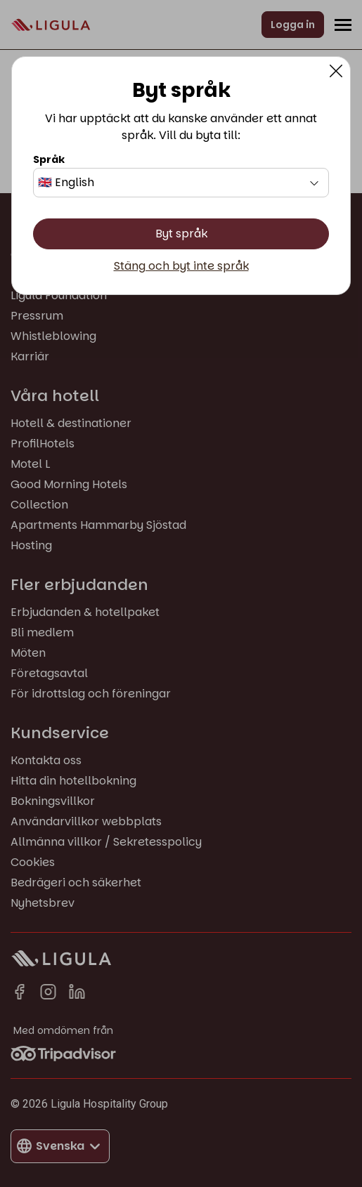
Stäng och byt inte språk (181, 266)
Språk (49, 159)
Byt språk (181, 233)
